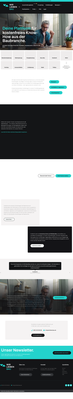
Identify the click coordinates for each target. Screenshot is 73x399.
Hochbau (6, 68)
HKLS (66, 58)
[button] (19, 7)
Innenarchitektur (18, 68)
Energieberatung (30, 58)
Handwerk (54, 58)
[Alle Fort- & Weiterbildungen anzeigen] (66, 64)
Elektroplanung (19, 58)
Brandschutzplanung (7, 58)
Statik (42, 68)
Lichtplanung (30, 68)
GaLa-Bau (42, 58)
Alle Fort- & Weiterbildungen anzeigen (66, 68)
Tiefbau (54, 68)
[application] (60, 5)
